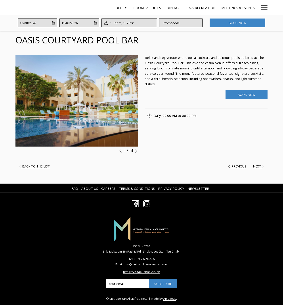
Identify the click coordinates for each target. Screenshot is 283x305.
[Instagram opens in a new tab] (146, 203)
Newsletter (198, 188)
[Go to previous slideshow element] (120, 151)
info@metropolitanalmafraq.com (146, 264)
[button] (37, 23)
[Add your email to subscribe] (127, 283)
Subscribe (163, 283)
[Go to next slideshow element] (136, 151)
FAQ (75, 188)
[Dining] (130, 7)
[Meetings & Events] (195, 7)
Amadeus (169, 299)
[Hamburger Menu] (263, 7)
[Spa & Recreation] (157, 7)
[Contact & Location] (236, 7)
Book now (237, 23)
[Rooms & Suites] (105, 7)
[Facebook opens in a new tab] (135, 203)
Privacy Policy (171, 188)
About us (89, 188)
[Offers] (79, 7)
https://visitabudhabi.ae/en (141, 272)
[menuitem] (75, 188)
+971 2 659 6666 (144, 259)
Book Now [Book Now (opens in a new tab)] (246, 95)
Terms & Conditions (137, 188)
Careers (108, 188)
